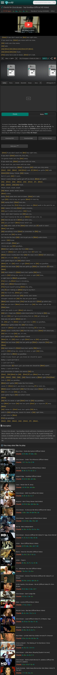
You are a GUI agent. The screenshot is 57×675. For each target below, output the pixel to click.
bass (36, 83)
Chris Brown (17, 7)
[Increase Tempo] (16, 58)
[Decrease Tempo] (2, 58)
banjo (30, 83)
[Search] (54, 2)
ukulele (17, 83)
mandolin (23, 83)
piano (10, 83)
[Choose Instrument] (40, 82)
